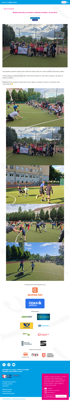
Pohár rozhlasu (6, 391)
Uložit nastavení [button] (49, 396)
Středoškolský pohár (8, 393)
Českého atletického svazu (12, 371)
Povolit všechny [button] (61, 396)
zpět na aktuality (9, 9)
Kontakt (64, 2)
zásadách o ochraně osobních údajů (54, 384)
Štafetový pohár (7, 389)
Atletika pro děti (7, 384)
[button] (45, 388)
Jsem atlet (5, 386)
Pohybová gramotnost (9, 382)
